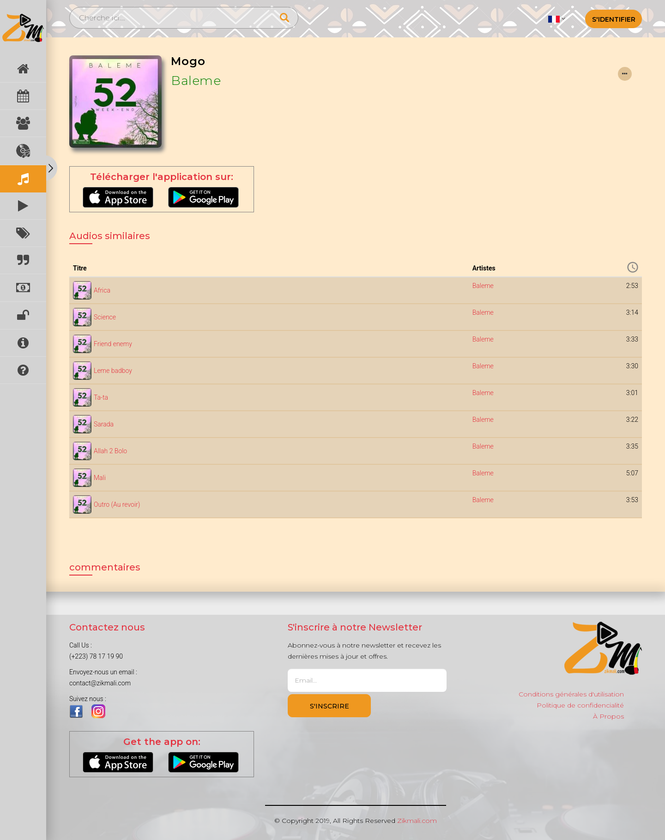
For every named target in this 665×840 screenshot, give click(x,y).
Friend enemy (113, 344)
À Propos (608, 716)
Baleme (196, 80)
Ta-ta (101, 397)
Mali (100, 477)
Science (105, 317)
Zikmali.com (417, 820)
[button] (556, 18)
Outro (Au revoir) (117, 504)
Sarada (104, 424)
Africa (102, 290)
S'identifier (613, 19)
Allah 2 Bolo (110, 451)
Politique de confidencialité (580, 705)
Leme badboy (113, 370)
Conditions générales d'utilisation (571, 694)
